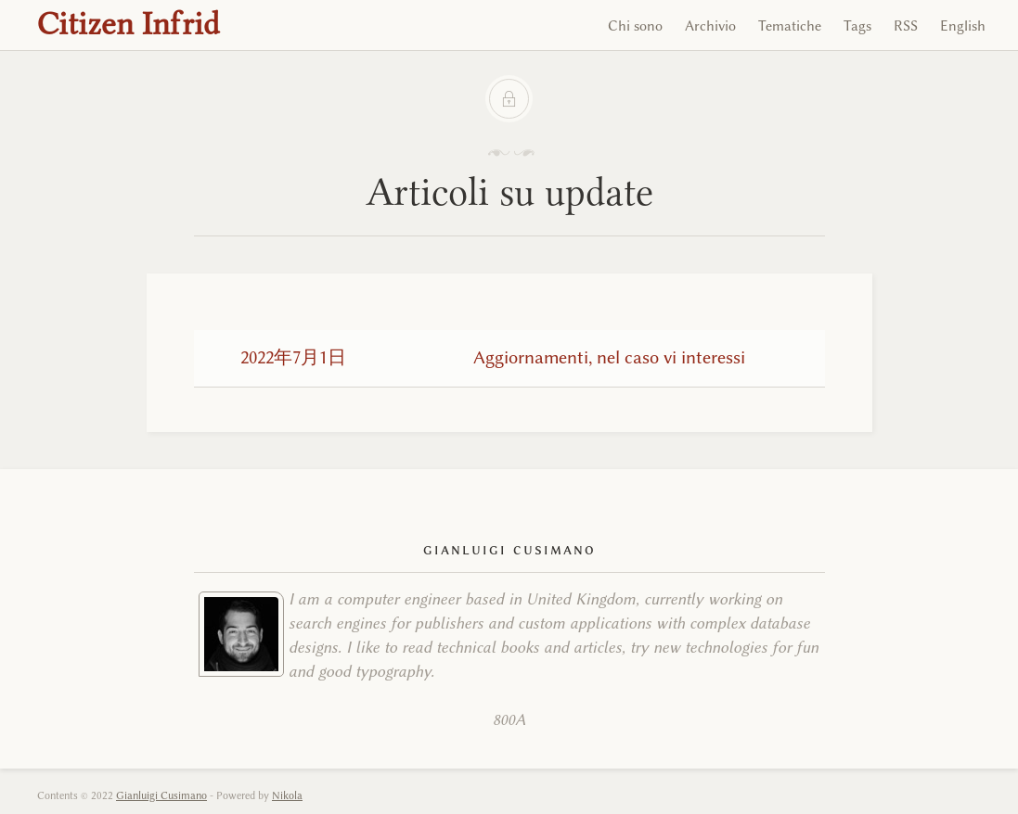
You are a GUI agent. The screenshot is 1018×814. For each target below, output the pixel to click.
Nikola (287, 795)
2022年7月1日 (293, 357)
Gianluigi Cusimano (161, 795)
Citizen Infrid (128, 24)
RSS (906, 26)
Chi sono (635, 26)
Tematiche (789, 26)
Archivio (710, 26)
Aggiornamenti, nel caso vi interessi (609, 357)
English (963, 26)
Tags (857, 26)
